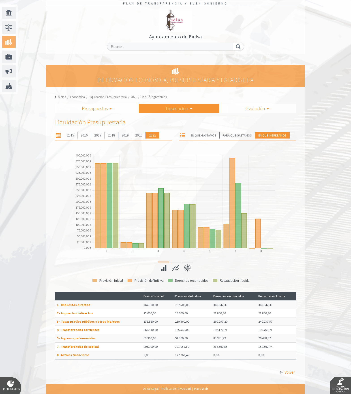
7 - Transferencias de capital (78, 347)
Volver (290, 372)
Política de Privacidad (176, 389)
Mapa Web (201, 389)
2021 (134, 97)
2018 (111, 135)
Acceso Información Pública (340, 385)
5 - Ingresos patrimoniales (76, 338)
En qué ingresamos (154, 97)
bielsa (62, 97)
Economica (77, 97)
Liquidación (179, 108)
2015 (70, 135)
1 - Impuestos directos (73, 305)
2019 (125, 135)
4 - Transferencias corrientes (78, 330)
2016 (84, 135)
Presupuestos (97, 108)
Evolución (257, 108)
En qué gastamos (203, 135)
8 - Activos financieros (73, 355)
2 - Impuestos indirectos (75, 313)
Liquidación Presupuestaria (108, 97)
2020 (138, 135)
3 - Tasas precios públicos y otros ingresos (88, 321)
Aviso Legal (150, 389)
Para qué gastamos (237, 135)
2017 (97, 135)
